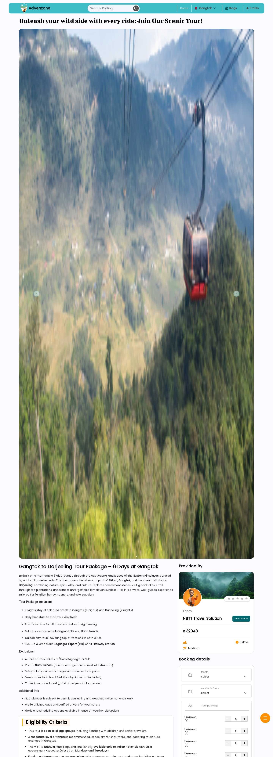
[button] (214, 8)
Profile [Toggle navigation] (252, 8)
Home (184, 8)
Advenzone (39, 8)
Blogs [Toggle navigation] (231, 8)
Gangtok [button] (205, 8)
